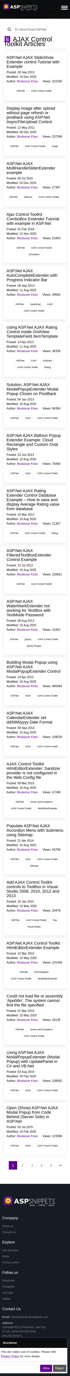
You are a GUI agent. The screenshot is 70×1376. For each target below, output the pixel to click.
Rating (47, 367)
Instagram (8, 1286)
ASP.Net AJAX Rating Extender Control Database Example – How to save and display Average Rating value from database (33, 499)
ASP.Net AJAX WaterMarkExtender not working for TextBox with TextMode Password (29, 608)
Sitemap (34, 866)
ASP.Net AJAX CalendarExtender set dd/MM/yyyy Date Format (29, 717)
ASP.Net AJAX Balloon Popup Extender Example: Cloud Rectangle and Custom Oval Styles (34, 442)
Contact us (9, 1232)
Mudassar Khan (27, 81)
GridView (47, 360)
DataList (28, 197)
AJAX (50, 304)
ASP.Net (20, 91)
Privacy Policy (10, 1356)
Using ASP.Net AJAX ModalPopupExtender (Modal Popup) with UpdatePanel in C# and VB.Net (33, 1059)
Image (55, 146)
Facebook (8, 1280)
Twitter (6, 1298)
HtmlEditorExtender (47, 808)
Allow (46, 1368)
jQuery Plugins (34, 646)
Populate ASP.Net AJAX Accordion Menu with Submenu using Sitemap (35, 830)
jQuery (28, 639)
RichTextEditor (41, 972)
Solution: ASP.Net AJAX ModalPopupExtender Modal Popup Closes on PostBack (32, 389)
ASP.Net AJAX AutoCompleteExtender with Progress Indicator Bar (32, 275)
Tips (55, 920)
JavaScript (35, 304)
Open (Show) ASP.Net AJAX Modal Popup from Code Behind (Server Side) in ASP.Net (32, 1114)
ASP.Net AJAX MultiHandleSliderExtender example (31, 168)
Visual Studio (34, 926)
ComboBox (34, 254)
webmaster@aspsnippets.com (29, 1316)
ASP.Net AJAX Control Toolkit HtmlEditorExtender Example (33, 945)
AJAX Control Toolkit (41, 91)
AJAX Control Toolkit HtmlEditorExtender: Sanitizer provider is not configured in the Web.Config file (33, 771)
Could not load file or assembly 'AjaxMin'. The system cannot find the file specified (35, 1000)
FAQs (5, 1256)
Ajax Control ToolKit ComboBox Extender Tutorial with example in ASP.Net (33, 219)
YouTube (7, 1292)
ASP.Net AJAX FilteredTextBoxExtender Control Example (29, 555)
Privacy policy (10, 1262)
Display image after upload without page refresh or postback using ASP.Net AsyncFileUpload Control (31, 115)
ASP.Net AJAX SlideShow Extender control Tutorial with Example (33, 62)
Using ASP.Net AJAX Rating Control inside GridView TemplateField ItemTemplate (32, 332)
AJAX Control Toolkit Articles (28, 41)
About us (7, 1226)
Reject (59, 1368)
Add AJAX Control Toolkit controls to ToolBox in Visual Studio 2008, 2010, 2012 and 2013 (33, 889)
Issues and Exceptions (41, 802)
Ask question (10, 1250)
